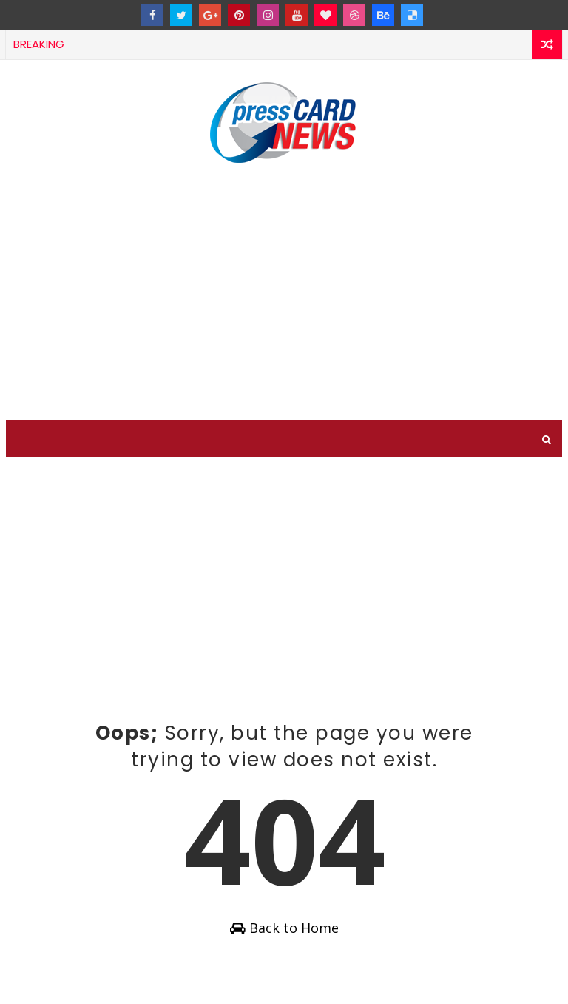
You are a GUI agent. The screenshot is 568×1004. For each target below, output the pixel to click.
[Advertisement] (284, 294)
